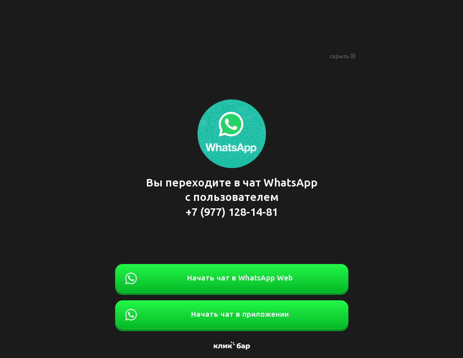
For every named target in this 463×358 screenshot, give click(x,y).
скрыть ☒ (343, 56)
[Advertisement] (232, 25)
